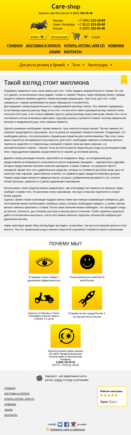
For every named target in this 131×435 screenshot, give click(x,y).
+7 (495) (91, 20)
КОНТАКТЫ (73, 51)
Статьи (58, 380)
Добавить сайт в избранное (65, 429)
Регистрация (59, 36)
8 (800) (81, 13)
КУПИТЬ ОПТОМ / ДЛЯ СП (84, 45)
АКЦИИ (54, 51)
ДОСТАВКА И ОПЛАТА (43, 45)
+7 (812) (91, 24)
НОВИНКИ (116, 45)
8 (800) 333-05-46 (65, 362)
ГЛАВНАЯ (14, 45)
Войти (37, 37)
